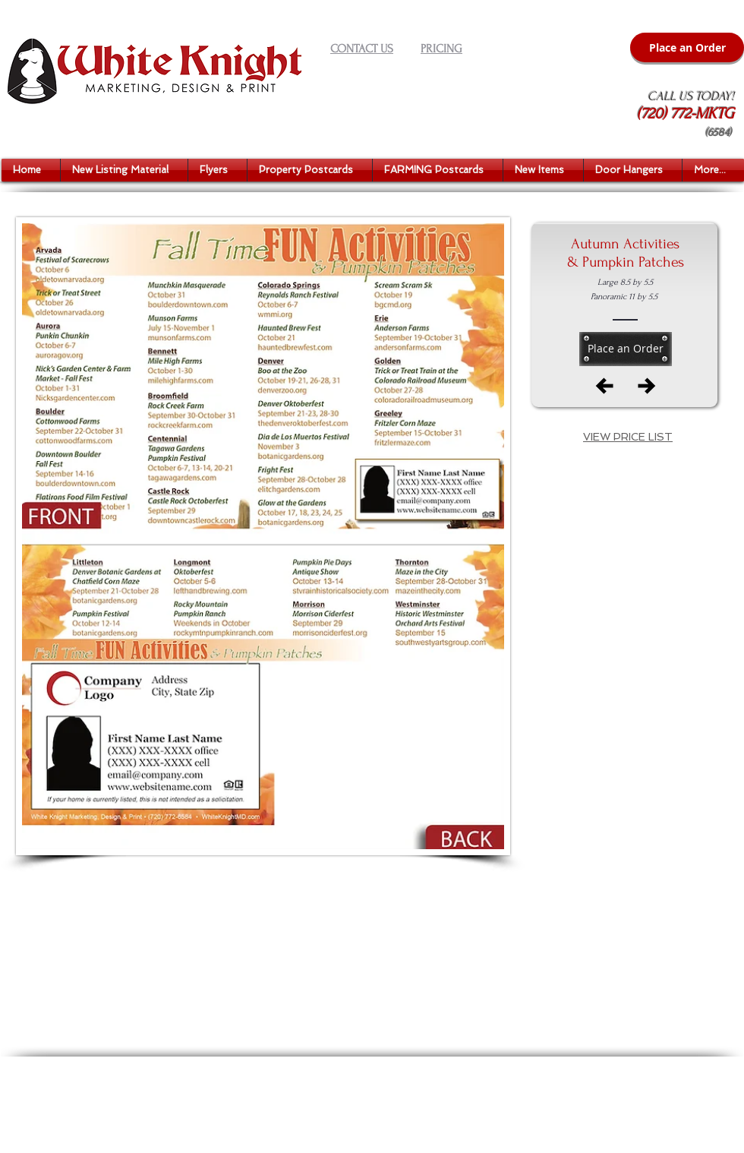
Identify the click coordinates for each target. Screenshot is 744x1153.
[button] (124, 170)
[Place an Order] (687, 47)
